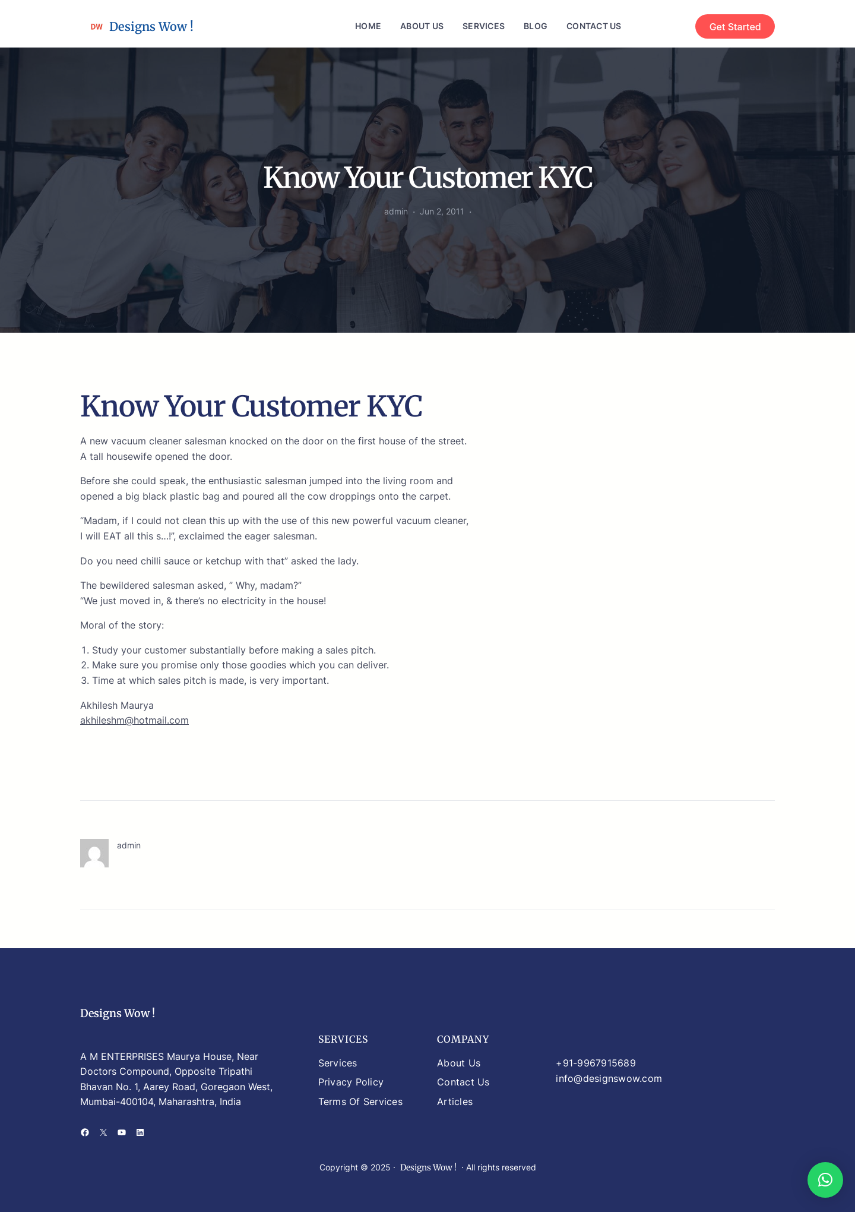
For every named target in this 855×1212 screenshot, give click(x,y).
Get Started (735, 27)
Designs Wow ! (151, 26)
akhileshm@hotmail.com (134, 720)
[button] (825, 1180)
